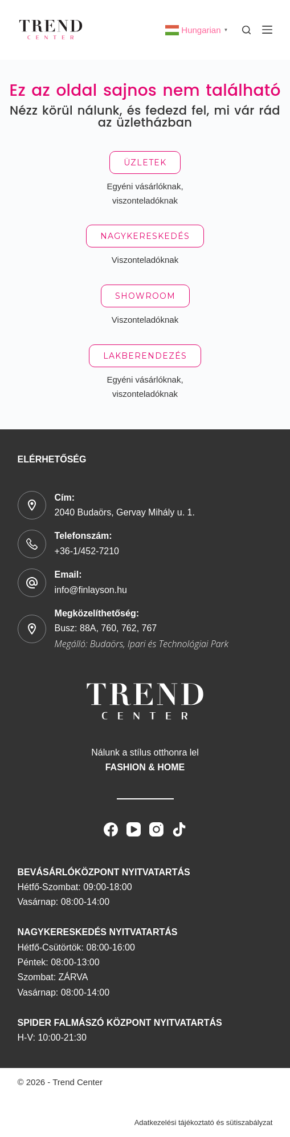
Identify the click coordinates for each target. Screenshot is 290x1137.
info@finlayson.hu (91, 590)
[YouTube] (133, 829)
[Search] (246, 30)
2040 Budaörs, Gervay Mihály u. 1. (125, 512)
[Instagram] (156, 829)
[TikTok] (179, 829)
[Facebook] (111, 829)
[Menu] (267, 30)
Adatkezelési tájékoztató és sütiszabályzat (203, 1122)
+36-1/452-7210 (87, 551)
